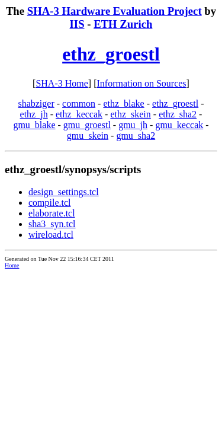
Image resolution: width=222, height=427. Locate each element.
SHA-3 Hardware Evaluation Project (114, 11)
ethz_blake (123, 103)
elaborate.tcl (51, 213)
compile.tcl (49, 202)
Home (12, 265)
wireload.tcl (50, 235)
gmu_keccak (179, 125)
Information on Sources (141, 83)
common (78, 103)
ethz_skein (130, 114)
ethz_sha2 (178, 114)
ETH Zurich (123, 24)
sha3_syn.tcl (52, 224)
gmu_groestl (87, 125)
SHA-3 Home (62, 83)
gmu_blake (34, 125)
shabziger (36, 103)
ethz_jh (34, 114)
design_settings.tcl (63, 192)
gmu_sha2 (135, 135)
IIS (77, 24)
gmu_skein (87, 135)
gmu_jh (132, 125)
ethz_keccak (79, 114)
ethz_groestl (111, 54)
